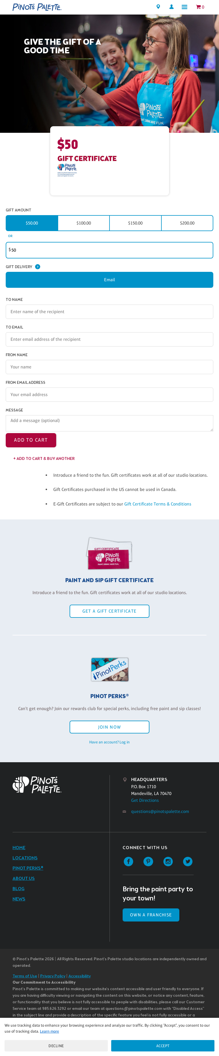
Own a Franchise (151, 915)
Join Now (109, 727)
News (19, 899)
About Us (24, 879)
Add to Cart (31, 440)
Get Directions (145, 800)
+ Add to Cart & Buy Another (44, 459)
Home (19, 848)
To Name (14, 299)
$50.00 (32, 223)
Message (14, 410)
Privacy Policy (52, 976)
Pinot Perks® (28, 868)
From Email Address (25, 382)
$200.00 (187, 223)
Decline (56, 1045)
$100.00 (83, 223)
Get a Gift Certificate (109, 611)
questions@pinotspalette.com (160, 811)
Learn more (49, 1031)
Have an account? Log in (109, 742)
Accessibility (79, 976)
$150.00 (135, 223)
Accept (163, 1045)
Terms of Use (25, 976)
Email (109, 279)
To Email (14, 327)
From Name (17, 355)
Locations (25, 858)
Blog (19, 889)
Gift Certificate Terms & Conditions (157, 504)
